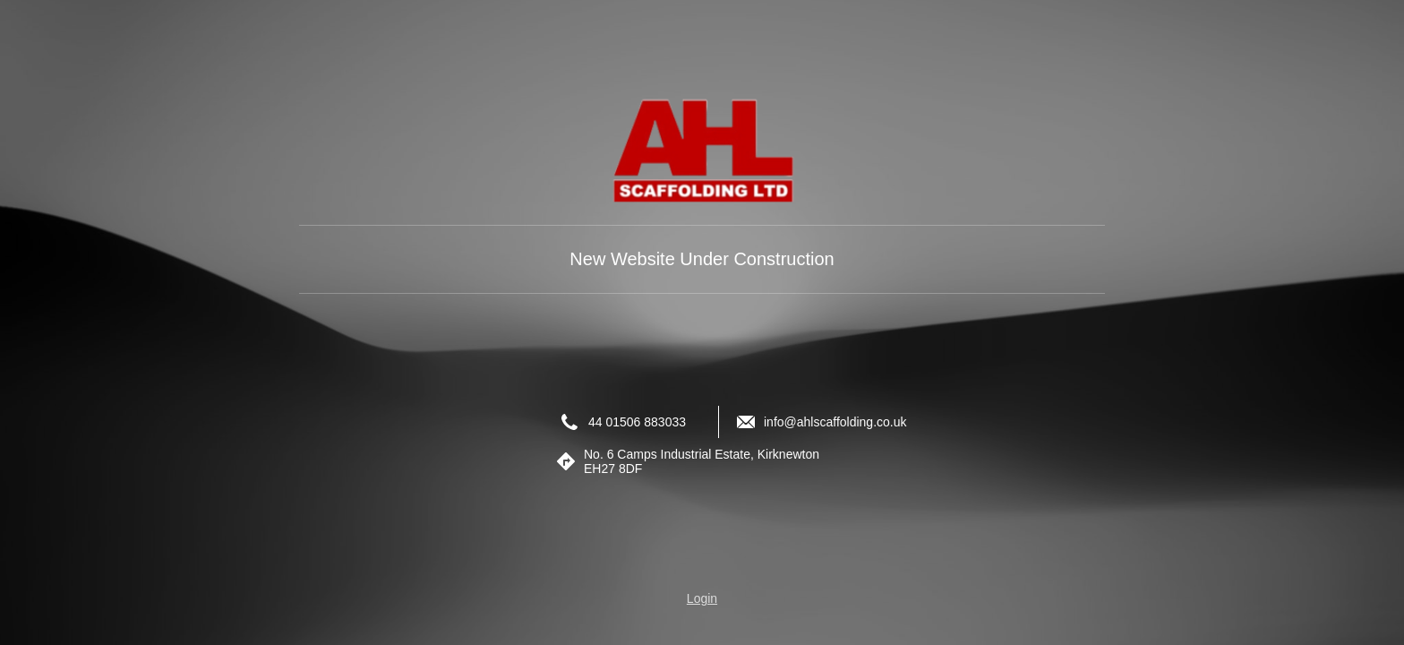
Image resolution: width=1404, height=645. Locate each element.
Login (702, 598)
